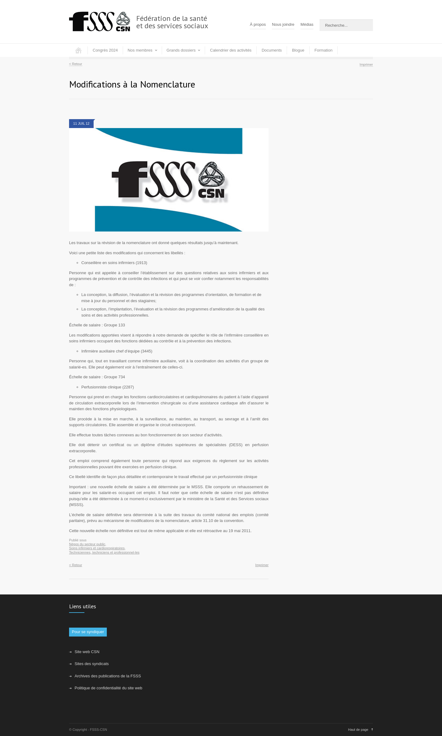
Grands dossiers (181, 50)
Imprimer (366, 64)
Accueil (78, 50)
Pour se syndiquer (88, 631)
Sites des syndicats (92, 663)
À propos (258, 24)
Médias (306, 24)
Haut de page (358, 729)
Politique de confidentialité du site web (108, 688)
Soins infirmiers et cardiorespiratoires (97, 548)
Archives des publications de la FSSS (108, 676)
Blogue (298, 50)
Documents (272, 50)
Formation (324, 50)
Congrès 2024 (105, 50)
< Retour (75, 64)
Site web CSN (87, 651)
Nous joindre (283, 24)
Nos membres (140, 50)
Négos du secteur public (87, 544)
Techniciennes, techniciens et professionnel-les (104, 552)
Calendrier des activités (230, 50)
